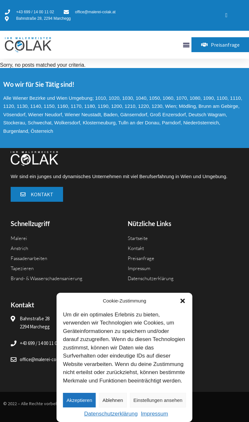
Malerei (19, 238)
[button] (182, 301)
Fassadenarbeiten (29, 258)
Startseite (138, 238)
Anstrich (19, 248)
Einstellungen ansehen (157, 400)
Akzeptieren (79, 400)
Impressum (154, 414)
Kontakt (136, 248)
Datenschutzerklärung (110, 414)
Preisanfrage (141, 258)
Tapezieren (22, 268)
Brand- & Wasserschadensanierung (46, 278)
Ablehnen (113, 400)
